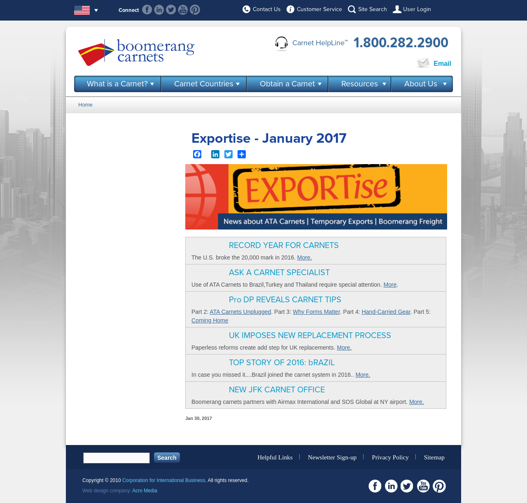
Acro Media (144, 491)
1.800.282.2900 (401, 43)
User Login (417, 9)
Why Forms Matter (316, 311)
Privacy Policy (390, 456)
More (389, 284)
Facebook (147, 10)
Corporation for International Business (163, 480)
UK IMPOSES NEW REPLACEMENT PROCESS (310, 336)
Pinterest (195, 10)
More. (304, 257)
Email (442, 63)
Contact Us (267, 9)
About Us (420, 84)
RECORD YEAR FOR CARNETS (284, 245)
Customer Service (319, 9)
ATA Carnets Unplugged (240, 311)
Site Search (372, 9)
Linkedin (159, 10)
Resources (359, 84)
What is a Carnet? (117, 84)
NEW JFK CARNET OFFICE (277, 390)
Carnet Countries (203, 84)
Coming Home (209, 320)
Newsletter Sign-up (332, 456)
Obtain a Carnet (287, 84)
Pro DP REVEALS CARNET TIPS (285, 300)
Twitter (171, 10)
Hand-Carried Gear (385, 311)
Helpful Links (274, 456)
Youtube (183, 10)
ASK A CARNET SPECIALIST (279, 273)
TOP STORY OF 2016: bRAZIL (282, 363)
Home (85, 105)
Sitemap (434, 456)
